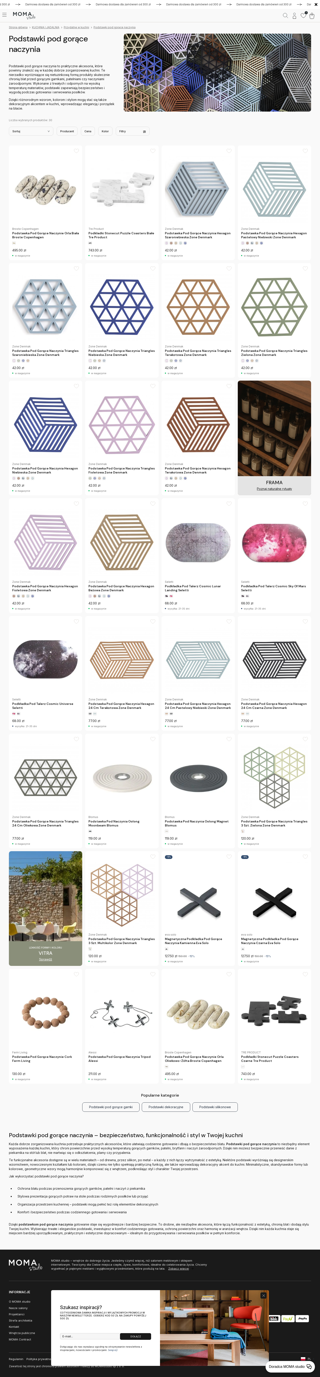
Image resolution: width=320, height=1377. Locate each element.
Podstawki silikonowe (215, 1107)
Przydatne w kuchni (76, 27)
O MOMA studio (19, 1301)
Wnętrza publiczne (22, 1333)
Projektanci (16, 1314)
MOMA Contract (20, 1339)
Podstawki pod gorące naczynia (115, 27)
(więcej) (113, 1350)
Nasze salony (18, 1308)
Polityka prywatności (40, 1359)
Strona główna (18, 27)
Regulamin (16, 1359)
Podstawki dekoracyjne (166, 1107)
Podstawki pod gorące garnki (111, 1107)
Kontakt (14, 1326)
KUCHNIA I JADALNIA (45, 27)
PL (309, 1359)
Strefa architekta (20, 1320)
